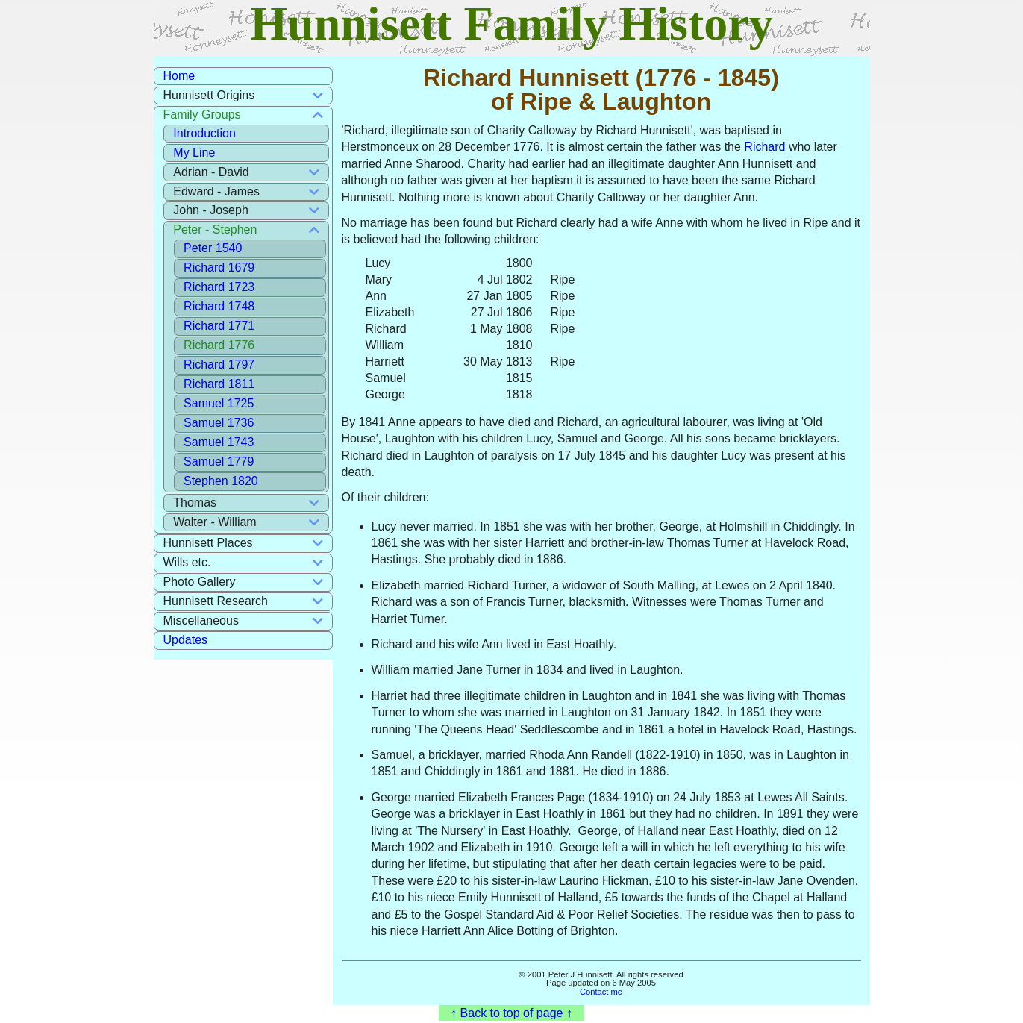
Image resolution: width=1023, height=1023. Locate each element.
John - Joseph (210, 210)
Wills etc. (187, 562)
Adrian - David (210, 172)
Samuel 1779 (219, 461)
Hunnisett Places (208, 542)
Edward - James (216, 191)
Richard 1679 (219, 267)
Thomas (194, 502)
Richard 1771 (219, 325)
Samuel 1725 (219, 403)
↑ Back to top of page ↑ (511, 1013)
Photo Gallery (199, 581)
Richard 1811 (219, 384)
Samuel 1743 (219, 442)
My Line (194, 152)
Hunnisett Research (216, 601)
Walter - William (214, 522)
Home (179, 75)
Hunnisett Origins (209, 95)
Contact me (601, 991)
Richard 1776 (219, 345)
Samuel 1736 (219, 422)
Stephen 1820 (221, 481)
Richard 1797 (219, 364)
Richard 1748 (219, 306)
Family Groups (202, 114)
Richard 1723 (219, 287)
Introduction (204, 133)
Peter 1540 (213, 248)
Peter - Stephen (215, 229)
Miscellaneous (201, 620)
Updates (185, 639)
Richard (764, 146)
